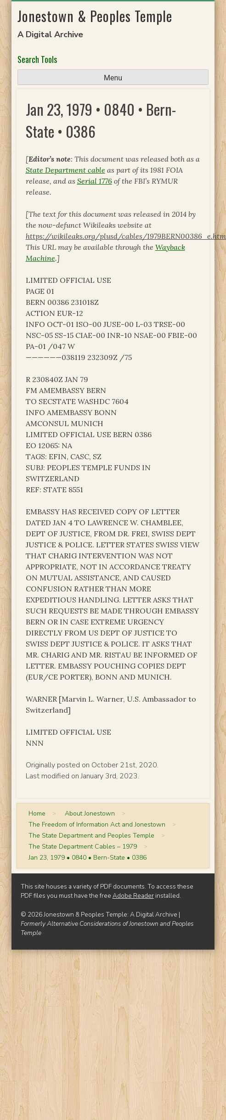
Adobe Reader (133, 895)
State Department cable (65, 169)
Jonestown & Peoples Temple (94, 16)
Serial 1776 (94, 181)
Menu (113, 77)
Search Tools (37, 59)
